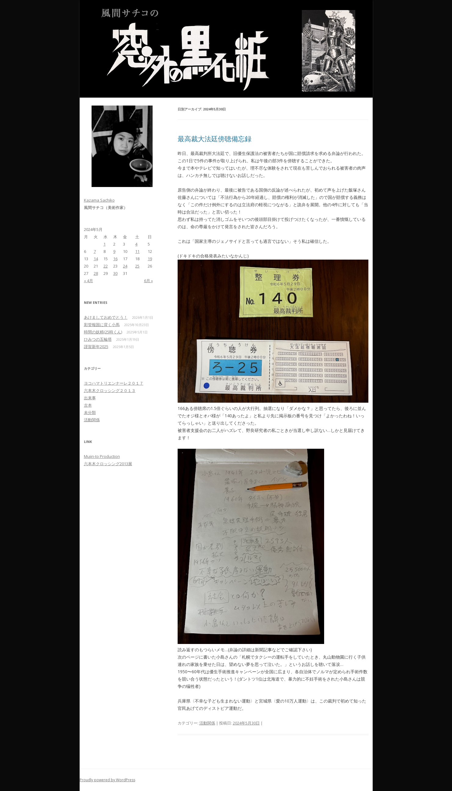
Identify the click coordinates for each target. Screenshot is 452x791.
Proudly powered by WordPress (107, 779)
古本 (88, 405)
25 (137, 266)
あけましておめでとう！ (106, 317)
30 (115, 273)
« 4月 (88, 280)
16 (115, 258)
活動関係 (207, 723)
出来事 (90, 398)
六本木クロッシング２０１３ (110, 390)
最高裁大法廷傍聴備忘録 (214, 138)
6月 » (148, 280)
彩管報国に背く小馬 (102, 324)
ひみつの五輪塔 (98, 339)
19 (150, 258)
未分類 (90, 412)
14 (96, 258)
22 (105, 266)
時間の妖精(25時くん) (103, 332)
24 (125, 266)
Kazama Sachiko (99, 200)
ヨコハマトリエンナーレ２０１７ (113, 383)
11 (137, 251)
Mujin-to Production (102, 456)
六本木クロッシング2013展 (108, 463)
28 (96, 273)
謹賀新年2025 (96, 346)
